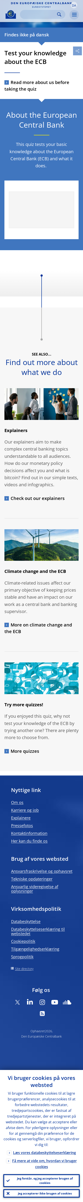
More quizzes (25, 751)
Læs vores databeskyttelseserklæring (44, 1152)
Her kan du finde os (29, 841)
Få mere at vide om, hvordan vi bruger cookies (44, 1163)
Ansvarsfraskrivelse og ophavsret (41, 871)
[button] (74, 5)
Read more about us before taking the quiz (36, 85)
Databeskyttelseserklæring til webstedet (38, 931)
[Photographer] (74, 416)
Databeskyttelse (26, 921)
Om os (17, 802)
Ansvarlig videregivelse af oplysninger (34, 889)
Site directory (24, 969)
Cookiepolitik (23, 941)
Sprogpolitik (22, 956)
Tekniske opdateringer (31, 878)
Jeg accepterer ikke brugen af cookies (45, 1193)
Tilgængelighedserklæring (35, 949)
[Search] (39, 14)
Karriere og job (25, 810)
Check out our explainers (38, 498)
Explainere (21, 817)
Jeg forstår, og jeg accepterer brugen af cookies (45, 1180)
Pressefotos (22, 825)
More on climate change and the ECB (38, 628)
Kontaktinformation (29, 833)
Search (59, 14)
